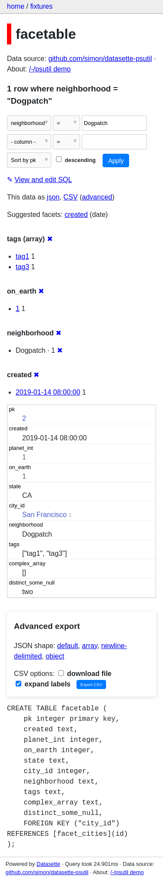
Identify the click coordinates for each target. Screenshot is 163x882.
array (89, 645)
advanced (97, 197)
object (55, 656)
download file (85, 673)
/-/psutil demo (50, 69)
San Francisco (44, 514)
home (15, 6)
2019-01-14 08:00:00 (48, 392)
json (53, 197)
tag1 (22, 256)
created (76, 214)
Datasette (48, 864)
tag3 (22, 266)
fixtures (41, 6)
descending (76, 160)
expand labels (43, 684)
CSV (70, 197)
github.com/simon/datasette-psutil (100, 58)
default (67, 645)
